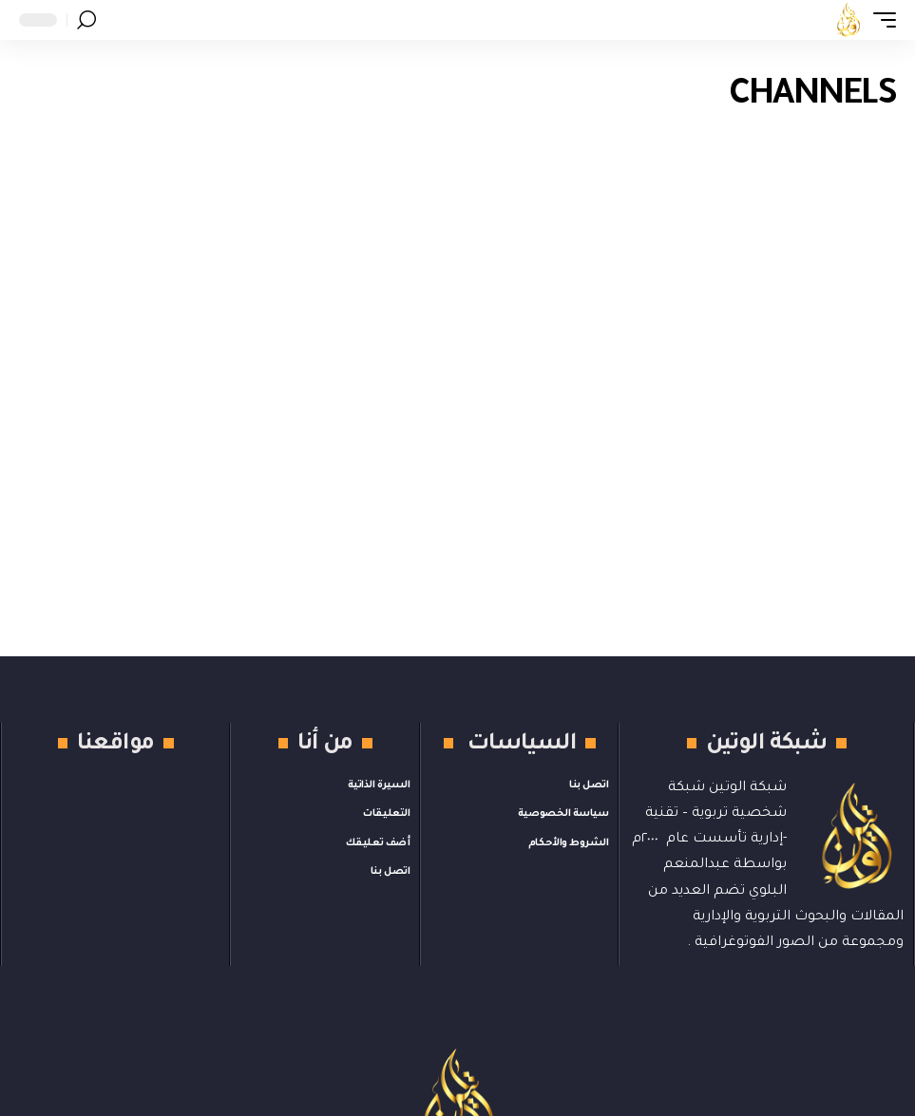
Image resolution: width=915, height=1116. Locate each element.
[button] (880, 20)
